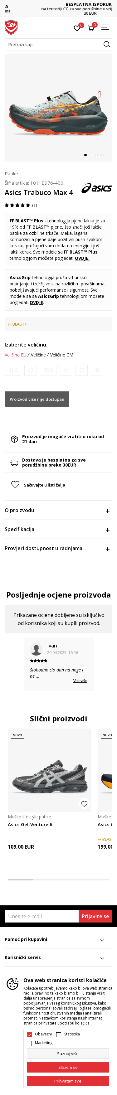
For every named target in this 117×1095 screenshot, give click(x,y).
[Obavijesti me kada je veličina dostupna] (13, 370)
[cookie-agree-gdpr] (68, 1067)
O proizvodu (57, 510)
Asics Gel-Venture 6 (30, 824)
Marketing (43, 1043)
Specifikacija (57, 529)
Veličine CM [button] (61, 354)
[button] (58, 44)
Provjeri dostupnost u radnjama (57, 548)
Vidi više (80, 680)
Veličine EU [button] (16, 354)
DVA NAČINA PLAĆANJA (58, 6)
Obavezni (43, 1034)
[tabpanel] (58, 108)
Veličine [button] (38, 354)
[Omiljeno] (77, 27)
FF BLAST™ (38, 227)
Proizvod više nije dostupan (37, 399)
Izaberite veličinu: (26, 344)
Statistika (72, 1034)
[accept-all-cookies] (68, 1081)
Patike (11, 173)
